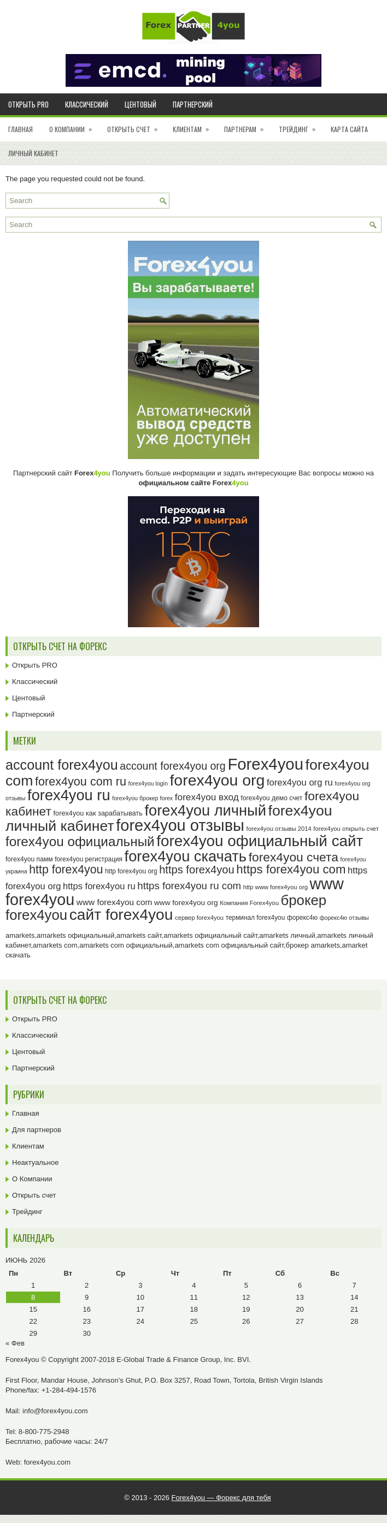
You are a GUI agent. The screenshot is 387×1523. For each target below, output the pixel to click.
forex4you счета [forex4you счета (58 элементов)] (293, 857)
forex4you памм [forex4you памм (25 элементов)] (29, 859)
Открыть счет (136, 125)
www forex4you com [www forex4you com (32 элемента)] (115, 902)
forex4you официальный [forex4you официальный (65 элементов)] (80, 841)
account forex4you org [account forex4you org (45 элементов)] (172, 766)
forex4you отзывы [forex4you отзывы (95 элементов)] (180, 825)
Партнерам (247, 125)
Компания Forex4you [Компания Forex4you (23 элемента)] (249, 903)
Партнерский (193, 104)
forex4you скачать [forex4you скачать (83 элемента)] (186, 856)
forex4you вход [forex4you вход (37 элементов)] (207, 797)
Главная (20, 129)
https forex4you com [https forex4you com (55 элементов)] (290, 869)
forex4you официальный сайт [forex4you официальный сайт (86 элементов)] (259, 840)
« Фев (15, 1343)
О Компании (74, 125)
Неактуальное (35, 1162)
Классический (86, 104)
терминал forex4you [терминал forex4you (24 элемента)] (255, 917)
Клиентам (194, 125)
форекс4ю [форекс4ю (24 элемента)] (302, 917)
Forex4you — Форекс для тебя (221, 1498)
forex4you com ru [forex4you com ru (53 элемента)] (80, 781)
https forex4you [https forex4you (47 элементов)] (196, 870)
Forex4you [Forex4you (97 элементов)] (265, 764)
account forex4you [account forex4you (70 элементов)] (61, 764)
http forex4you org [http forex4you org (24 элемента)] (131, 871)
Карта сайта (349, 129)
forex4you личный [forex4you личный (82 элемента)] (205, 810)
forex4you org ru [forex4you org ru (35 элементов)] (300, 782)
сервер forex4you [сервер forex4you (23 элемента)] (199, 917)
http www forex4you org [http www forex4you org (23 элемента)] (275, 887)
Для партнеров (36, 1130)
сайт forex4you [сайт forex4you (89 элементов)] (121, 914)
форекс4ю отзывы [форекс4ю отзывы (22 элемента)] (344, 917)
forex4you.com (47, 1462)
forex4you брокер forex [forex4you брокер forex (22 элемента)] (142, 798)
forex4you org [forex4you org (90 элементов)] (217, 780)
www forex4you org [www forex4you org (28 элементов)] (186, 903)
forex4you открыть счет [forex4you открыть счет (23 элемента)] (346, 828)
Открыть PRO (28, 104)
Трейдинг (300, 125)
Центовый (140, 104)
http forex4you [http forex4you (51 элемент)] (66, 869)
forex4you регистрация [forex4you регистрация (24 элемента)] (88, 859)
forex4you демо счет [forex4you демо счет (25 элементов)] (271, 798)
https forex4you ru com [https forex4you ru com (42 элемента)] (189, 885)
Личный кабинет (33, 153)
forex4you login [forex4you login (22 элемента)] (148, 783)
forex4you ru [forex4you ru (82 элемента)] (68, 795)
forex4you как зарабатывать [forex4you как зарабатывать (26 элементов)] (98, 813)
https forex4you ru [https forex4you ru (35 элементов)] (99, 886)
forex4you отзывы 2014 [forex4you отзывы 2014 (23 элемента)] (279, 828)
